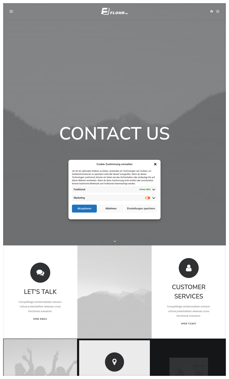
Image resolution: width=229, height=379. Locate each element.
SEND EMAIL (40, 272)
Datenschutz (117, 215)
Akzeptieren (84, 208)
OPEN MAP (115, 347)
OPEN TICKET (188, 277)
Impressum (130, 215)
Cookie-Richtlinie (101, 215)
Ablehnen (110, 208)
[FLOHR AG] (114, 13)
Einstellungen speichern (141, 208)
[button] (155, 164)
